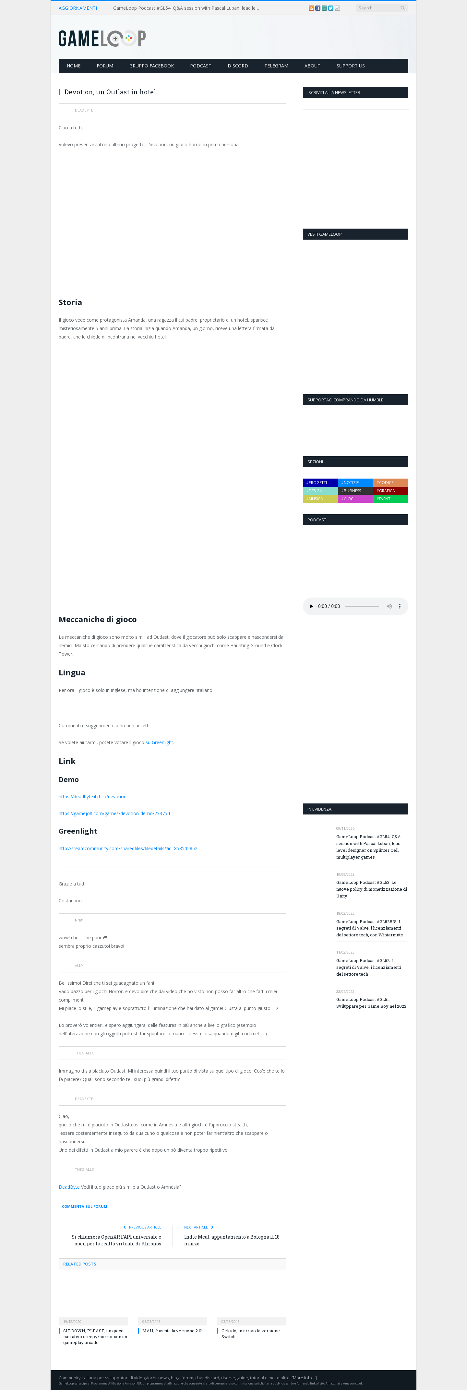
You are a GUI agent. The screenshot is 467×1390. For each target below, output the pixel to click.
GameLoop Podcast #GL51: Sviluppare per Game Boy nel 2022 (371, 1002)
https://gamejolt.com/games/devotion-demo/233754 (114, 813)
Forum (105, 66)
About (312, 66)
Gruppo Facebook (151, 66)
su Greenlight (159, 742)
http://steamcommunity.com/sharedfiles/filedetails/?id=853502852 (128, 848)
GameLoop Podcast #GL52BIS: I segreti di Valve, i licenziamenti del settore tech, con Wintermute (369, 928)
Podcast (200, 66)
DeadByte (69, 1187)
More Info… (304, 1378)
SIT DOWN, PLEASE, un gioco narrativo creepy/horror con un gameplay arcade (95, 1336)
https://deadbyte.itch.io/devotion (92, 796)
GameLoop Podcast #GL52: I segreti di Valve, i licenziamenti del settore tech (368, 967)
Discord (238, 66)
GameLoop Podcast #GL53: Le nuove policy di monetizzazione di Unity (371, 889)
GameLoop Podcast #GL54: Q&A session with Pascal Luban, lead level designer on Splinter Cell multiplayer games (187, 8)
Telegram (276, 66)
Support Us (351, 66)
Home (73, 66)
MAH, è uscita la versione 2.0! (172, 1331)
